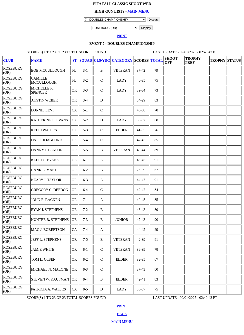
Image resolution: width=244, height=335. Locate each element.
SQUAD (85, 60)
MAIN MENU (138, 11)
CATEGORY (122, 60)
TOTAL (157, 60)
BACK (122, 314)
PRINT (122, 36)
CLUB (8, 60)
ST (74, 60)
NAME (36, 60)
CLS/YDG (102, 60)
